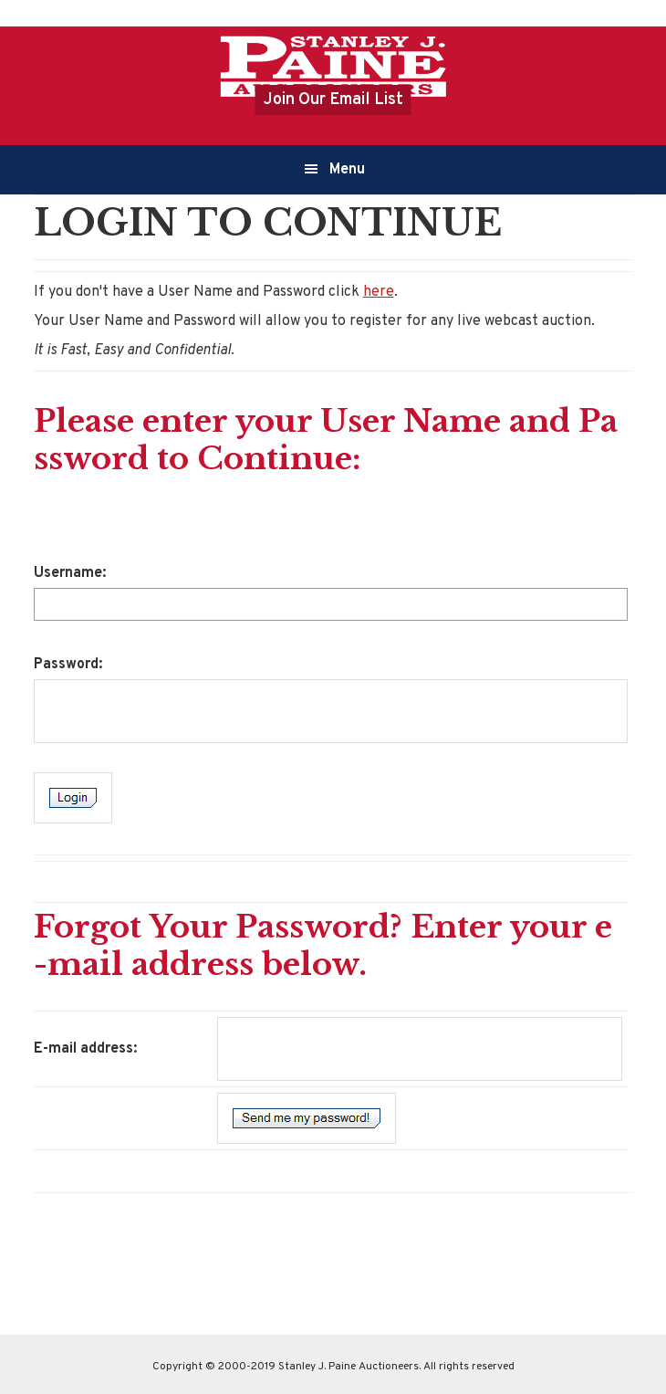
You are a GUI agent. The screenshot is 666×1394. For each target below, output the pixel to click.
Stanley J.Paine (333, 65)
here (378, 292)
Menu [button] (347, 170)
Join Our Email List (333, 99)
